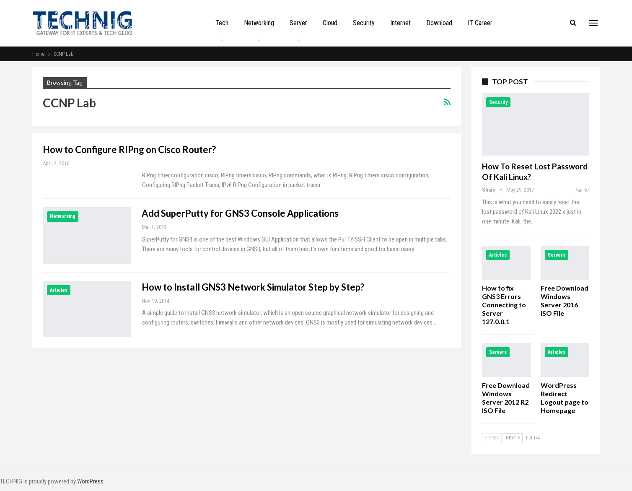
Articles (58, 290)
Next (513, 438)
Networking (259, 23)
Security (364, 23)
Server (298, 23)
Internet (400, 23)
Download (439, 23)
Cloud (330, 23)
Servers (556, 255)
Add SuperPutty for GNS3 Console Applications (240, 213)
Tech (221, 23)
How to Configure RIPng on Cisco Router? (129, 149)
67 (582, 190)
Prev (492, 438)
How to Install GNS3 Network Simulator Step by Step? (253, 287)
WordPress (90, 481)
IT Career (480, 23)
